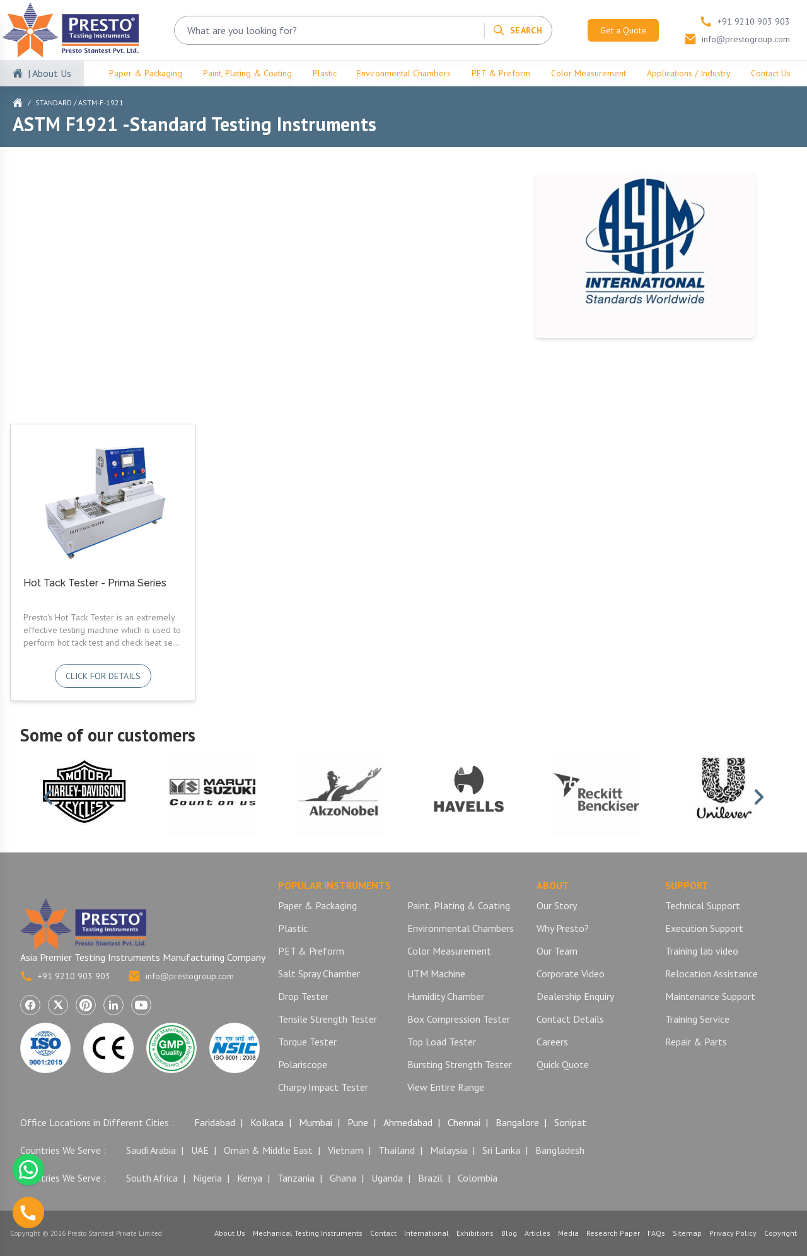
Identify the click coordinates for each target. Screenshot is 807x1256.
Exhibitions (475, 1233)
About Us (229, 1233)
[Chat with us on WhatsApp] (28, 1169)
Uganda (387, 1178)
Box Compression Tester (458, 1019)
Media (568, 1233)
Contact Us (771, 73)
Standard (53, 102)
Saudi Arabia (151, 1150)
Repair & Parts (696, 1041)
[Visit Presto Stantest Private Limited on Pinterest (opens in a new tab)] (86, 1005)
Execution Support (704, 928)
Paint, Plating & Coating (247, 73)
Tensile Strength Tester (327, 1019)
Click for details (103, 676)
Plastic (325, 73)
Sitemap (687, 1233)
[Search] (517, 30)
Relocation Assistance (711, 973)
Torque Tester (307, 1041)
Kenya (249, 1178)
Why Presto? (563, 928)
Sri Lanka (501, 1150)
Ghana (343, 1178)
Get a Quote (623, 30)
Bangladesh (559, 1150)
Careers (552, 1041)
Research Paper (613, 1233)
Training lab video (701, 951)
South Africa (152, 1178)
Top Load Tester (441, 1041)
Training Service (697, 1019)
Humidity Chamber (445, 996)
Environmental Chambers (404, 73)
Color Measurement (588, 73)
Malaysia (448, 1150)
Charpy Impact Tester (323, 1087)
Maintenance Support (710, 996)
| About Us (49, 73)
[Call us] (28, 1212)
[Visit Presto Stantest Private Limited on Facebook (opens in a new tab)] (30, 1005)
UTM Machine (436, 973)
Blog (509, 1233)
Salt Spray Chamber (319, 973)
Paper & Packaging (145, 73)
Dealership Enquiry (575, 996)
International (426, 1233)
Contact (383, 1233)
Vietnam (345, 1150)
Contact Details (570, 1019)
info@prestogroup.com (181, 976)
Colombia (477, 1178)
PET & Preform (501, 73)
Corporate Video (571, 973)
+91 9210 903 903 (65, 976)
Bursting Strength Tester (459, 1064)
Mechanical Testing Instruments (308, 1233)
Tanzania (296, 1178)
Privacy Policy (733, 1233)
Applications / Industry (689, 73)
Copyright (780, 1233)
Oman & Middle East (268, 1150)
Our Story (557, 905)
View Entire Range (445, 1087)
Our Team (557, 951)
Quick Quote (563, 1064)
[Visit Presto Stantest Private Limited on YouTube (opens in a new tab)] (141, 1005)
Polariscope (302, 1064)
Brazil (430, 1178)
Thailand (396, 1150)
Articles (537, 1233)
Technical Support (702, 905)
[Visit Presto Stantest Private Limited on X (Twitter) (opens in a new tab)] (58, 1005)
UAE (200, 1150)
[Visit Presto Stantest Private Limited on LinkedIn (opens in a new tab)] (113, 1005)
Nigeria (207, 1178)
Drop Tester (303, 996)
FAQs (656, 1233)
